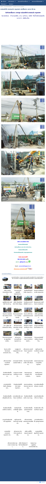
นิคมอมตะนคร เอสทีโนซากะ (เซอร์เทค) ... (39, 304)
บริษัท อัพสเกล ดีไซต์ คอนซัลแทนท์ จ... (23, 445)
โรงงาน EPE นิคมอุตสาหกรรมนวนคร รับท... (28, 316)
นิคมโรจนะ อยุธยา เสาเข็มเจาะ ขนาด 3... (28, 327)
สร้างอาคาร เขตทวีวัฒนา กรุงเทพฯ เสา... (28, 351)
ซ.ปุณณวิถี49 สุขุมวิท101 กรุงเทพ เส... (38, 433)
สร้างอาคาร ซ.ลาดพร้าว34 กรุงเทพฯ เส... (17, 339)
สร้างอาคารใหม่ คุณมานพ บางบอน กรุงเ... (12, 445)
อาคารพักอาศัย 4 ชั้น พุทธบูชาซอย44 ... (38, 421)
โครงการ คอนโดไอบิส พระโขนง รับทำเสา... (7, 316)
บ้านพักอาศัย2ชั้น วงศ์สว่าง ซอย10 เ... (7, 409)
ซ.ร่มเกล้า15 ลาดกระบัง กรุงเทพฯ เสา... (7, 433)
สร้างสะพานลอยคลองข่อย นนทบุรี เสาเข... (17, 327)
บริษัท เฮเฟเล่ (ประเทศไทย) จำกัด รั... (7, 292)
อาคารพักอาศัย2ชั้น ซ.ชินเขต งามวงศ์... (38, 385)
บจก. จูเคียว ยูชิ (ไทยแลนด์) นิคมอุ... (7, 327)
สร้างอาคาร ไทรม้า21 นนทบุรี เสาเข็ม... (18, 433)
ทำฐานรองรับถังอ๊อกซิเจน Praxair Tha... (38, 339)
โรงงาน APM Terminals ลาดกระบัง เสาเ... (7, 351)
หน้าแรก (1, 6)
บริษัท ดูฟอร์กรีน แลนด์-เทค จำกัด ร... (39, 316)
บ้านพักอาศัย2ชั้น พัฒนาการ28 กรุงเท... (7, 374)
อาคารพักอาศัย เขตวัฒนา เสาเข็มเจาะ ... (18, 398)
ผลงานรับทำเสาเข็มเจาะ (8, 6)
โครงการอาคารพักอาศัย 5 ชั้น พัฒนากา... (28, 363)
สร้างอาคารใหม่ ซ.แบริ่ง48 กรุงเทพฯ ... (7, 363)
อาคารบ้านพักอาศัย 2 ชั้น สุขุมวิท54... (7, 421)
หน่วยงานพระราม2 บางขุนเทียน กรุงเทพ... (38, 363)
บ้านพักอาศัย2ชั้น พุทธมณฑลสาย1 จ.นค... (28, 410)
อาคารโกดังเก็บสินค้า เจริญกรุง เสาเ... (7, 386)
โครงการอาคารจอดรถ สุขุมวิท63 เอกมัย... (7, 339)
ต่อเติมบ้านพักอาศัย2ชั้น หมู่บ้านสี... (17, 410)
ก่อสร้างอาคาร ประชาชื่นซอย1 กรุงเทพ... (38, 374)
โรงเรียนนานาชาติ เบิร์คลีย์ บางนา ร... (28, 303)
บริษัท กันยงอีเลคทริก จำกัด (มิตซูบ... (18, 303)
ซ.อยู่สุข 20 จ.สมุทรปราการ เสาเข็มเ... (17, 351)
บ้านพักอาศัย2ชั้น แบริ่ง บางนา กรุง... (28, 397)
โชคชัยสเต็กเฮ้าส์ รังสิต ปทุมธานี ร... (28, 291)
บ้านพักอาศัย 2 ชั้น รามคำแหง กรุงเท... (38, 409)
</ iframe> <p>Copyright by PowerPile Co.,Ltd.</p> (23, 466)
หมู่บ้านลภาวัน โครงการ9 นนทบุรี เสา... (17, 421)
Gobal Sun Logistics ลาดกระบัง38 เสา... (33, 445)
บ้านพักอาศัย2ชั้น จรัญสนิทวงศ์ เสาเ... (7, 397)
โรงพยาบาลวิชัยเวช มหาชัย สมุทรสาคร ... (38, 292)
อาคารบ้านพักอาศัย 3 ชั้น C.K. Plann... (38, 397)
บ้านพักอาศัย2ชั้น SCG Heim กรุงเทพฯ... (18, 386)
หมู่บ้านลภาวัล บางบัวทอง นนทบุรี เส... (38, 351)
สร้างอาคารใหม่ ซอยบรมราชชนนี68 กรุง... (28, 421)
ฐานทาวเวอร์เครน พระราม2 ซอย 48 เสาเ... (28, 386)
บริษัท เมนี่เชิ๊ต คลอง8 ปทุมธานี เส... (28, 433)
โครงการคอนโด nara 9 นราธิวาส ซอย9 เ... (28, 339)
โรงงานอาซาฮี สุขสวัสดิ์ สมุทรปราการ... (17, 292)
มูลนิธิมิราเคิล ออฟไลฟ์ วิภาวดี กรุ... (7, 303)
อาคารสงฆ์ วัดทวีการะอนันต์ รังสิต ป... (18, 362)
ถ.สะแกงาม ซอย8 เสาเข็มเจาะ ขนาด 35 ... (17, 374)
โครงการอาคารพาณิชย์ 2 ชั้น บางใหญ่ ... (28, 374)
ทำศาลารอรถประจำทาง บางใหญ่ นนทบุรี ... (17, 316)
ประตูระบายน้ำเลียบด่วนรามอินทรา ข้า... (39, 327)
